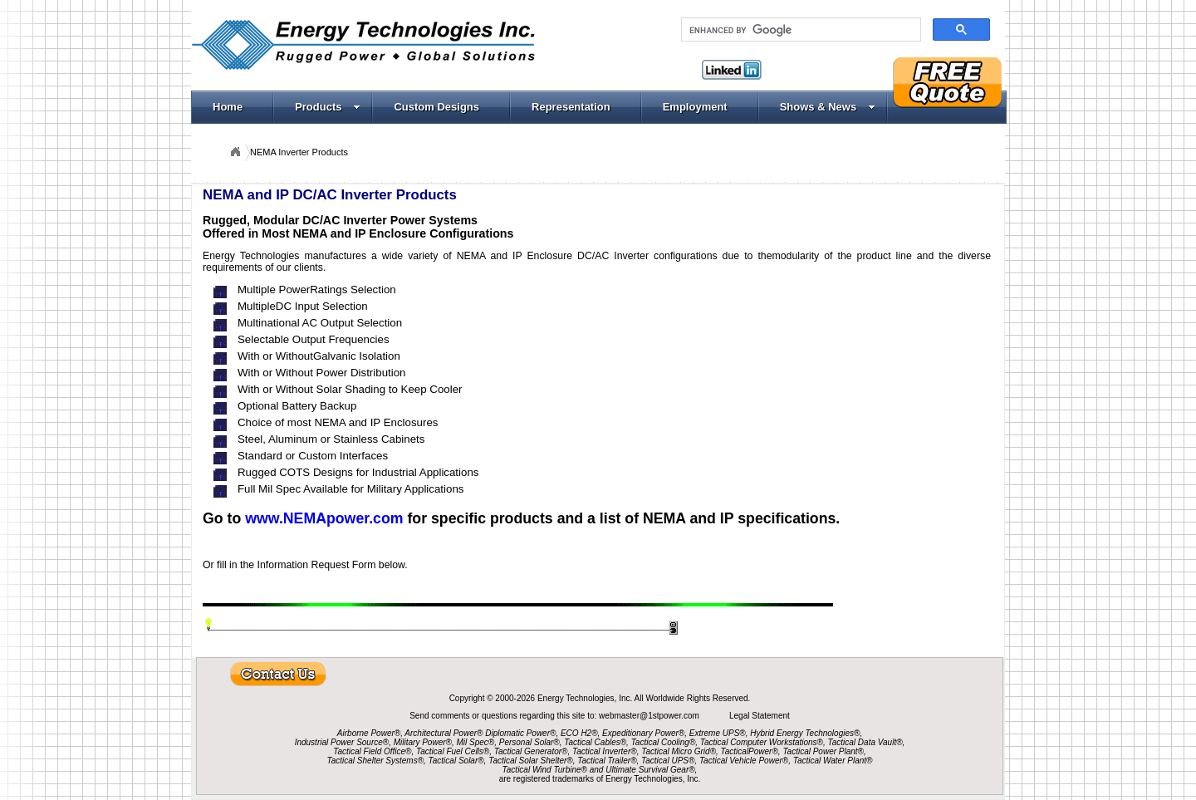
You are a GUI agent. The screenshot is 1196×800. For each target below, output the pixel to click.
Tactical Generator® (531, 751)
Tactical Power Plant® (823, 751)
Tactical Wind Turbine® (544, 769)
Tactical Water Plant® (833, 760)
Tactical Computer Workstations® (761, 742)
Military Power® (423, 742)
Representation (571, 107)
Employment (695, 107)
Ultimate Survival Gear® (649, 769)
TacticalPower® (749, 751)
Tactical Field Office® (372, 751)
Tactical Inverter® (604, 751)
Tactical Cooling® (663, 742)
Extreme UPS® (717, 733)
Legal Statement (759, 715)
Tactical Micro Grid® (678, 751)
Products (327, 107)
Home (228, 107)
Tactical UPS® (667, 760)
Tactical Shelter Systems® (375, 760)
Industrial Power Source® (342, 742)
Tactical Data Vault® (865, 742)
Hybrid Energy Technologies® (805, 733)
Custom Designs (436, 107)
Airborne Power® (368, 733)
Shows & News (827, 107)
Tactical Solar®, (458, 760)
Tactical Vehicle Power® (743, 760)
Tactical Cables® (595, 742)
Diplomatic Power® (520, 733)
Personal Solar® (529, 742)
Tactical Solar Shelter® (530, 760)
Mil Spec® (475, 742)
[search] (799, 29)
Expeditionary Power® (643, 733)
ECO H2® (579, 733)
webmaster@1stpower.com (650, 715)
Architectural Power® (443, 733)
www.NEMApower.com (324, 518)
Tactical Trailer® (606, 760)
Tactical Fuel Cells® (452, 751)
